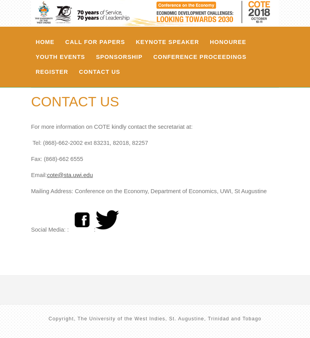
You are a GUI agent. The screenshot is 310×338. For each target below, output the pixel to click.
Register (52, 72)
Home (45, 42)
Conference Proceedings (199, 57)
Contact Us (99, 72)
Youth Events (60, 57)
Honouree (228, 42)
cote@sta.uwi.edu (70, 175)
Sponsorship (119, 57)
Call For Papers (95, 42)
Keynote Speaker (167, 42)
